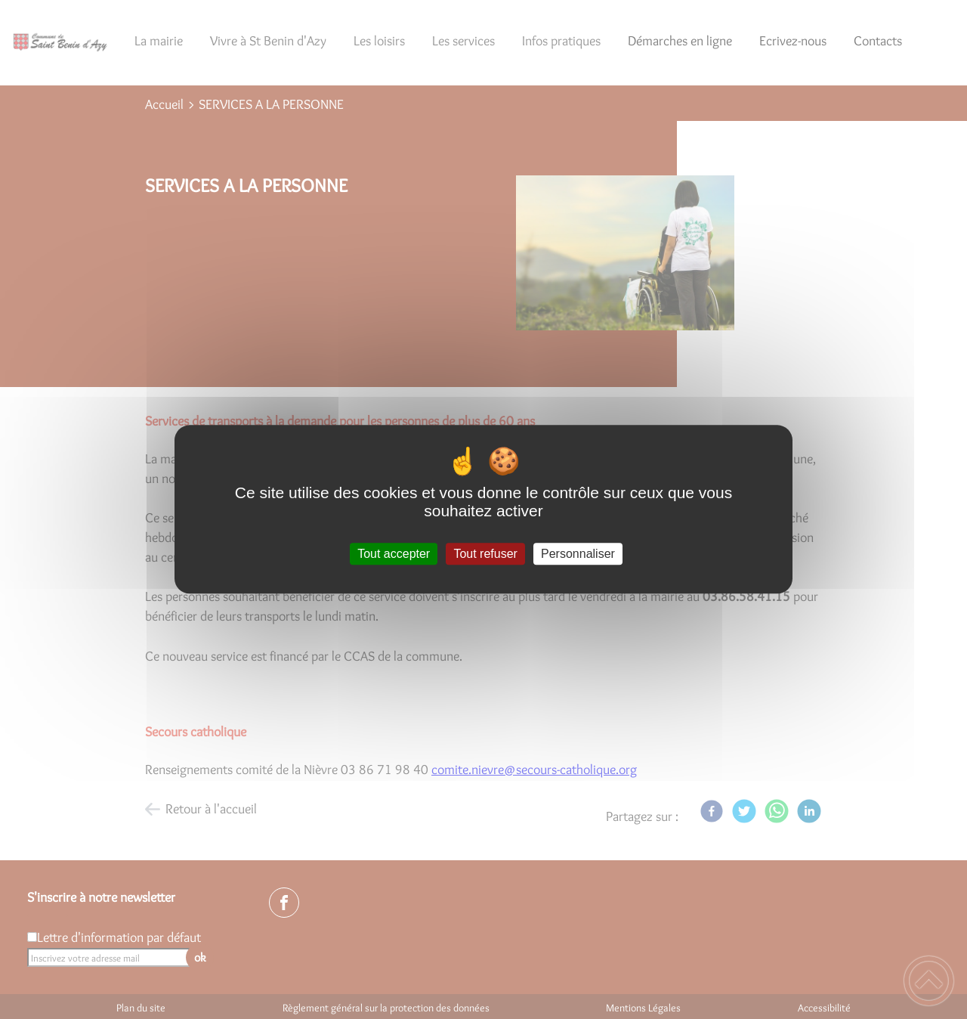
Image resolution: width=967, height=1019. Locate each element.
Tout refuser (485, 553)
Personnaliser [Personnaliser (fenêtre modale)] (578, 553)
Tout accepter (393, 553)
